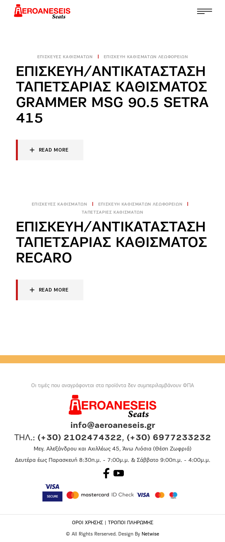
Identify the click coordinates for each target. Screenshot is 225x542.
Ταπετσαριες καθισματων (112, 212)
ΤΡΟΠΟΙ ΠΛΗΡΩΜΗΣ (130, 523)
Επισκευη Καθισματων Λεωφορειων (146, 57)
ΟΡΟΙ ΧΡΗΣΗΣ (87, 523)
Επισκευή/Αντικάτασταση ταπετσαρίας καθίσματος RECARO (111, 243)
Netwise (150, 534)
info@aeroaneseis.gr (112, 425)
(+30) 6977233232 (169, 438)
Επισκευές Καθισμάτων (65, 57)
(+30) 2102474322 (80, 438)
